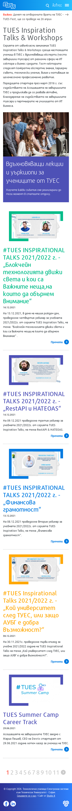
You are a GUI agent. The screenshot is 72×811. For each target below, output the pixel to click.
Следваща (63, 772)
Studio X (51, 795)
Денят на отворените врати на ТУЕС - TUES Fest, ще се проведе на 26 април (33, 16)
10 (48, 772)
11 (56, 772)
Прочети (57, 342)
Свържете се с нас (26, 795)
